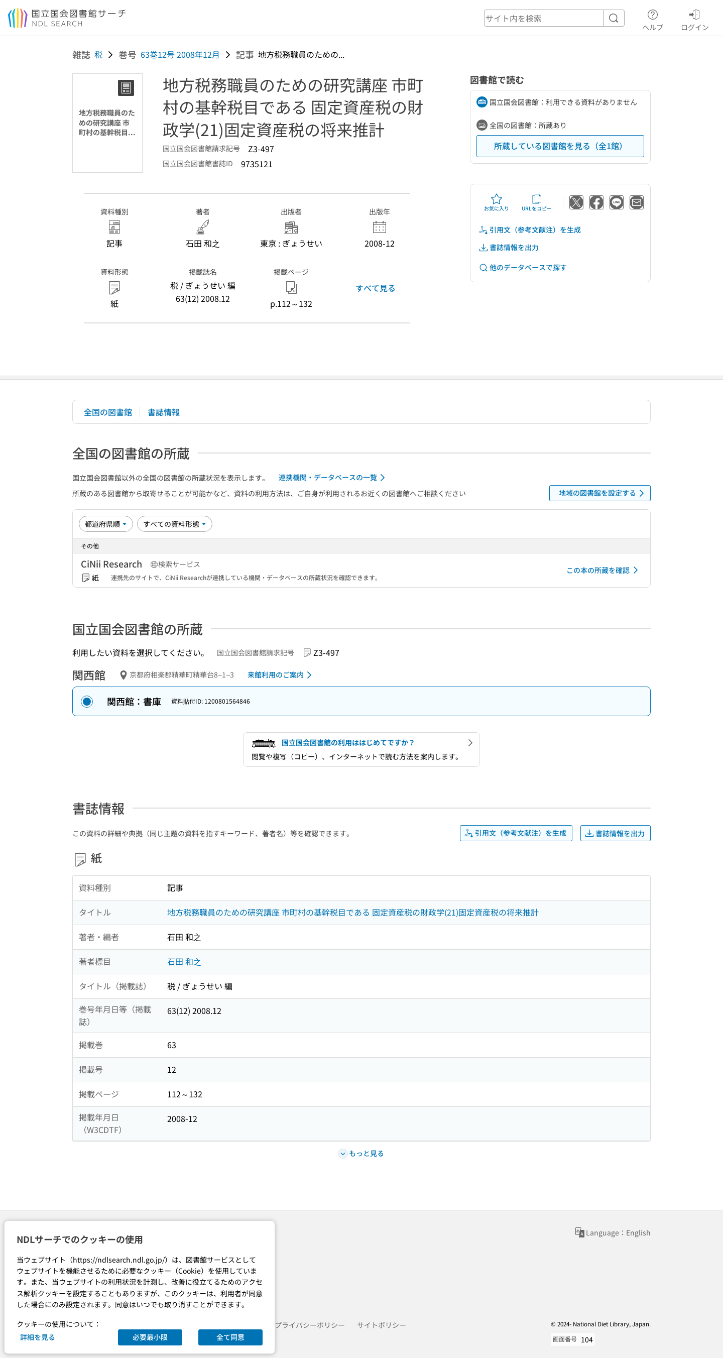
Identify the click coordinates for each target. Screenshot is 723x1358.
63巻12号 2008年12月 (180, 54)
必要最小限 (150, 1337)
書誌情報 (164, 412)
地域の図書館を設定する (603, 493)
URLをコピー (537, 202)
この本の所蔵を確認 (604, 570)
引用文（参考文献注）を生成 (529, 229)
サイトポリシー (381, 1325)
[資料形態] (174, 524)
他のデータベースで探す (522, 267)
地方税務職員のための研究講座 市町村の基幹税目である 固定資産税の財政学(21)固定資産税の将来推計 (353, 912)
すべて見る (375, 288)
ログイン (695, 19)
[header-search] (554, 18)
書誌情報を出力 (508, 247)
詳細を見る (37, 1337)
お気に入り (496, 202)
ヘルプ (652, 19)
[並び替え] (106, 524)
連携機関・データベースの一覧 (334, 478)
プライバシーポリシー (310, 1325)
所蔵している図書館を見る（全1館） (560, 146)
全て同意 (230, 1337)
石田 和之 (184, 961)
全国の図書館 (108, 412)
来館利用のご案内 (281, 675)
